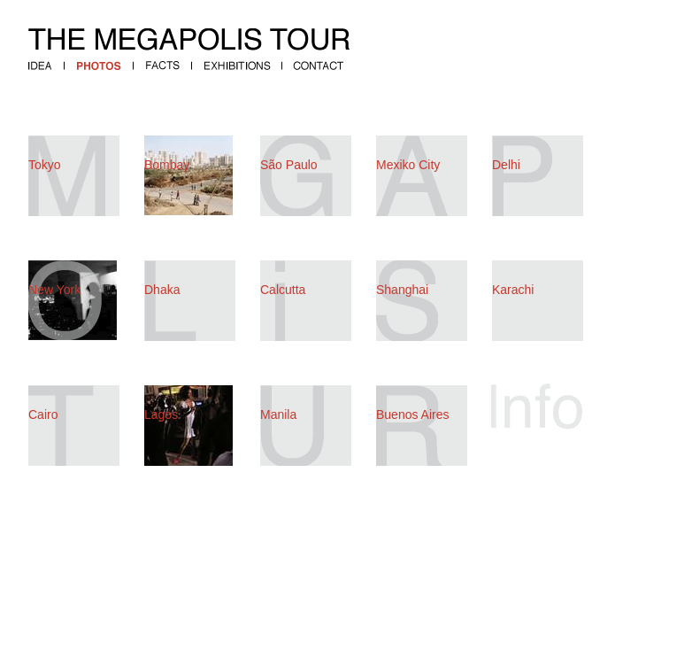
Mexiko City (408, 165)
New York (54, 290)
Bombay (166, 165)
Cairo (43, 414)
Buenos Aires (413, 414)
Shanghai (402, 290)
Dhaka (162, 290)
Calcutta (282, 290)
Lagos (161, 414)
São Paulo (289, 165)
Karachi (513, 290)
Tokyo (44, 165)
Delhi (506, 165)
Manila (278, 414)
